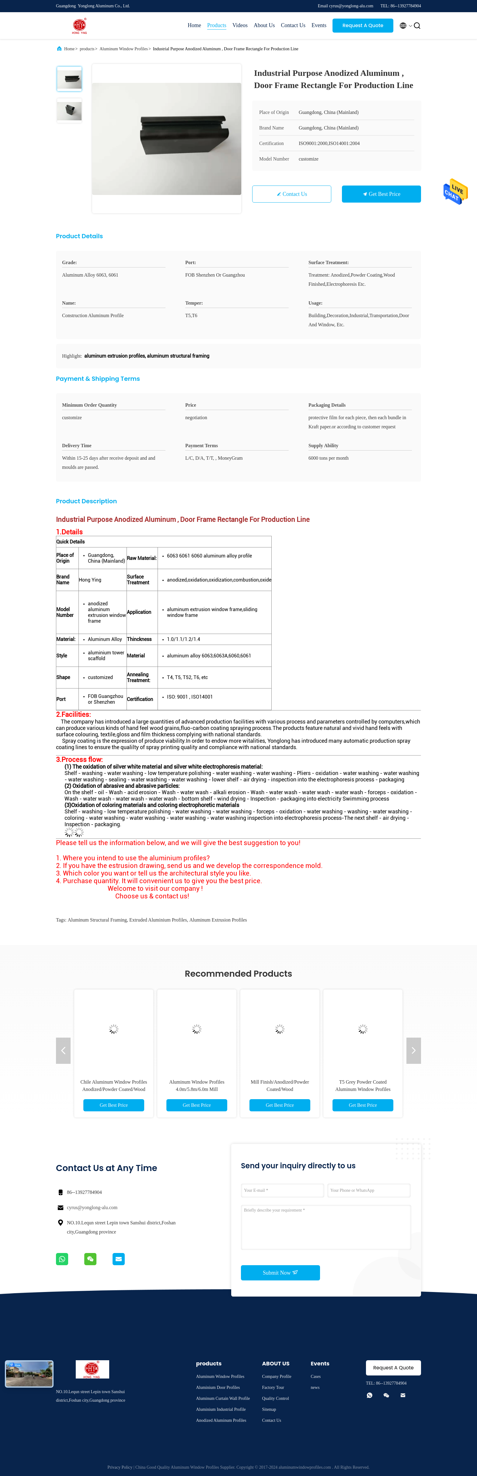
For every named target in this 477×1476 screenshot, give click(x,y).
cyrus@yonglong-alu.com (92, 1207)
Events (319, 25)
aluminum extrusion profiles (218, 919)
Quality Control (275, 1398)
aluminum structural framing (97, 919)
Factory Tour (273, 1387)
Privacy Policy (119, 1467)
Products (216, 25)
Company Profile (276, 1376)
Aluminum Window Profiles (123, 49)
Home (194, 25)
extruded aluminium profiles (158, 919)
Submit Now (280, 1272)
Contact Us (293, 25)
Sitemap (269, 1409)
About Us (264, 25)
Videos (240, 25)
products (87, 49)
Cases (316, 1376)
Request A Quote (363, 25)
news (315, 1387)
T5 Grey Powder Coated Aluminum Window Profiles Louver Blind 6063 (362, 1089)
